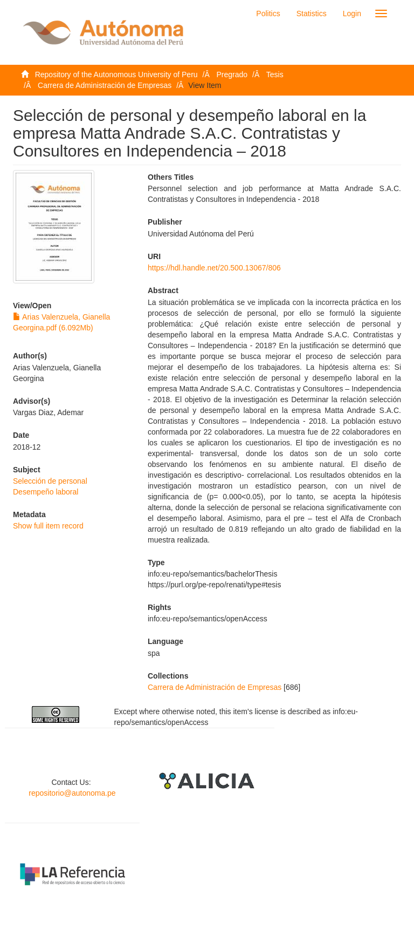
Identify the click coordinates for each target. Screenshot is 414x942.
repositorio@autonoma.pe (72, 793)
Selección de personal (50, 481)
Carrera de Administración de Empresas (104, 85)
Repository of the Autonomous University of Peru (116, 74)
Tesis (275, 74)
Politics (268, 13)
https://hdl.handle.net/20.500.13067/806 (214, 267)
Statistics (311, 13)
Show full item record (48, 525)
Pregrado (232, 74)
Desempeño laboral (45, 491)
